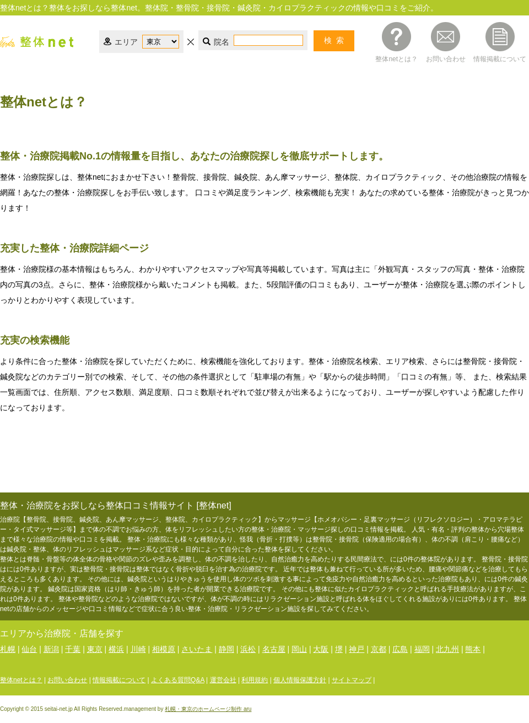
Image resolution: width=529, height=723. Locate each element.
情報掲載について (499, 58)
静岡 (226, 649)
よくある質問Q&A (177, 680)
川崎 (138, 649)
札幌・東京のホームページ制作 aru (208, 709)
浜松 (248, 649)
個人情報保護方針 (299, 680)
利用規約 (254, 680)
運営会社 (223, 680)
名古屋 (273, 649)
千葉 (72, 649)
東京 (94, 649)
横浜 (116, 649)
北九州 (447, 649)
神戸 (356, 649)
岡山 (299, 649)
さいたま (196, 649)
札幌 (7, 649)
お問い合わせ (446, 58)
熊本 (473, 649)
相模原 (163, 649)
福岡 (422, 649)
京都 (378, 649)
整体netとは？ (396, 58)
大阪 (320, 649)
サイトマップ (351, 680)
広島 (400, 649)
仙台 (29, 649)
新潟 (51, 649)
